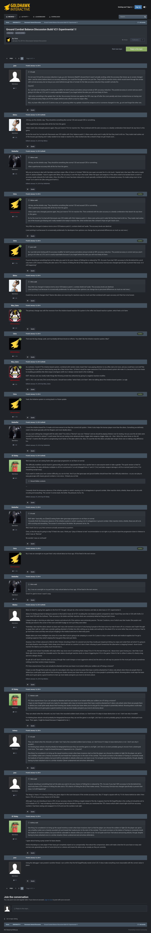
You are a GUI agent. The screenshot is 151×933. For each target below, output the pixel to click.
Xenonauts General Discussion (36, 41)
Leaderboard (40, 17)
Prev (11, 58)
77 (15, 88)
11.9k (14, 216)
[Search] (126, 17)
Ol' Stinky (15, 456)
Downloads (55, 17)
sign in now (48, 900)
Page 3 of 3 (30, 58)
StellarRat (14, 151)
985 (15, 478)
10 (15, 627)
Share (125, 40)
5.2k (15, 328)
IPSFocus (15, 930)
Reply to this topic (136, 49)
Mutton (14, 605)
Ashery (14, 730)
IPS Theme (7, 930)
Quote (32, 110)
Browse (11, 17)
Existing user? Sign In (125, 7)
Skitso (15, 115)
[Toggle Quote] (29, 72)
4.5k (15, 174)
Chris (16, 38)
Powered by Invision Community (137, 930)
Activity (24, 17)
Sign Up (138, 7)
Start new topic (117, 49)
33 (15, 753)
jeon (14, 66)
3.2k (15, 137)
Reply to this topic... (21, 908)
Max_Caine (15, 305)
